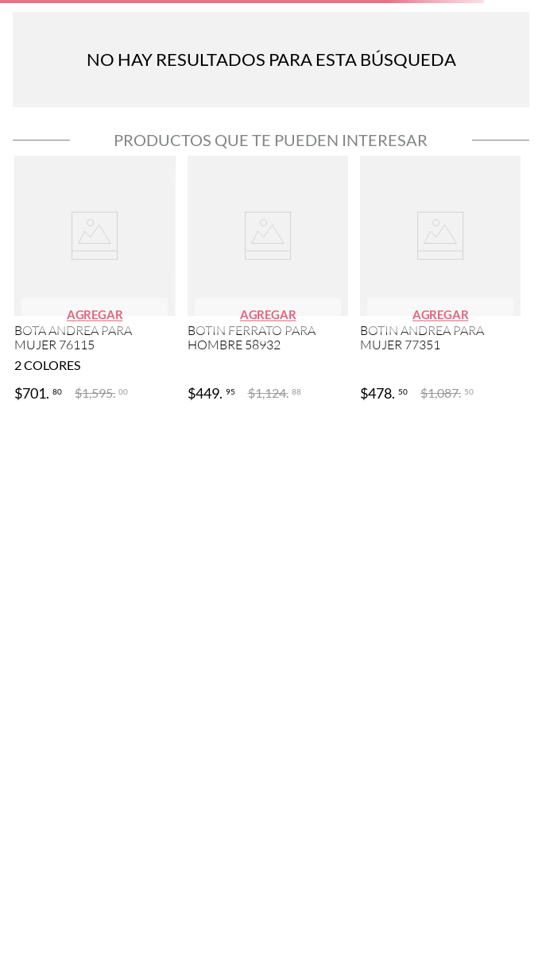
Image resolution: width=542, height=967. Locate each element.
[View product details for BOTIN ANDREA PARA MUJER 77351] (440, 280)
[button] (95, 315)
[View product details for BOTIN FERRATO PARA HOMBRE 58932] (268, 280)
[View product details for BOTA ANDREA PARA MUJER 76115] (94, 280)
